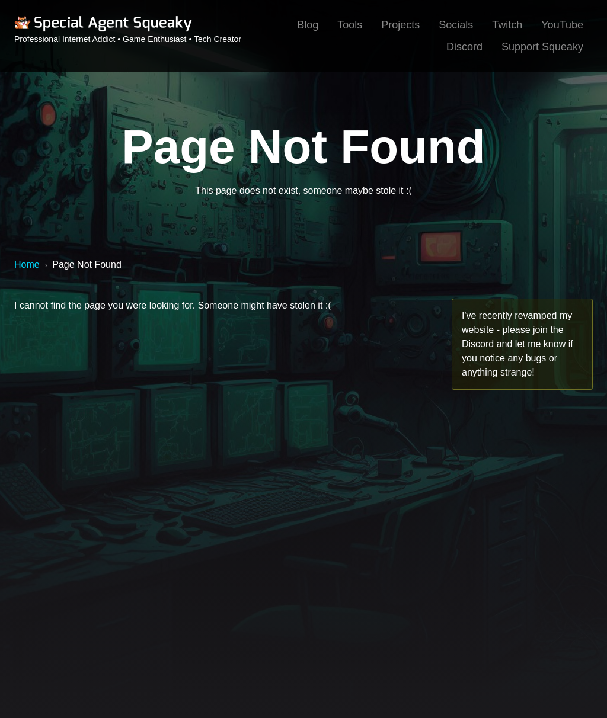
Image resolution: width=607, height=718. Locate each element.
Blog (307, 25)
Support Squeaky (542, 47)
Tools (349, 25)
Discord (464, 47)
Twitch (507, 25)
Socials (456, 25)
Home (27, 264)
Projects (400, 25)
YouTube (562, 25)
